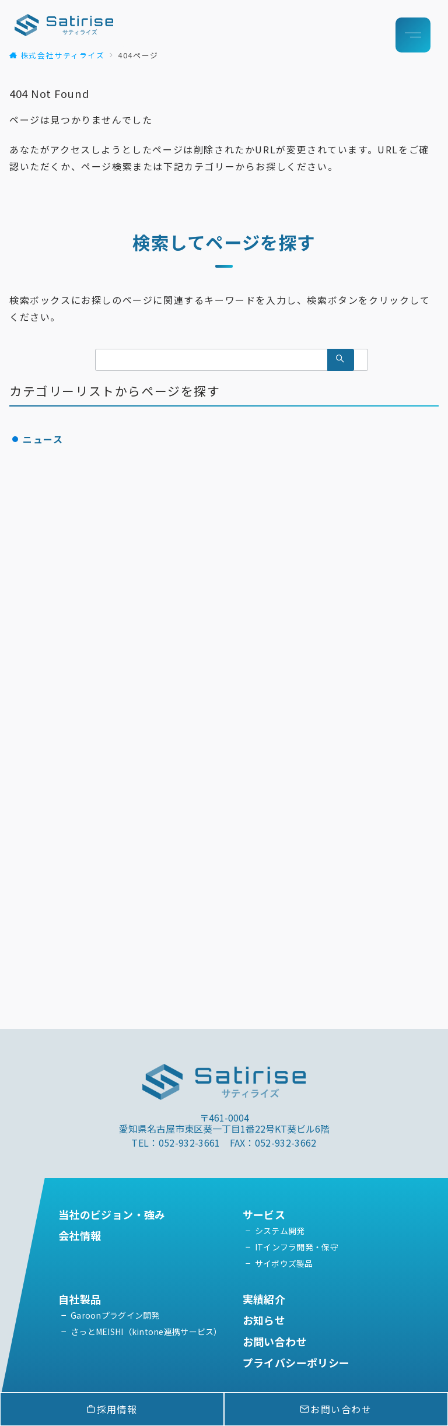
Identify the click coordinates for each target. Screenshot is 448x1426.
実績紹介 (264, 1298)
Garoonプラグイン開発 (115, 1315)
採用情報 (112, 1409)
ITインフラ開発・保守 (296, 1247)
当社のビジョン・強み (112, 1214)
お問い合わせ (275, 1341)
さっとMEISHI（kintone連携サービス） (146, 1331)
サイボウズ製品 (284, 1263)
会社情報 (79, 1235)
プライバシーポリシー (296, 1362)
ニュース (43, 439)
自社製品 (85, 1298)
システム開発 (280, 1230)
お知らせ (264, 1319)
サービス (264, 1214)
